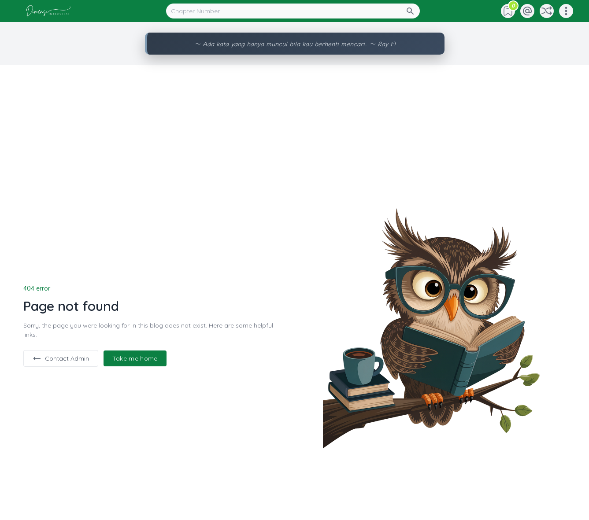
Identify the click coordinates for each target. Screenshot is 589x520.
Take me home (135, 358)
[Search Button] (413, 11)
